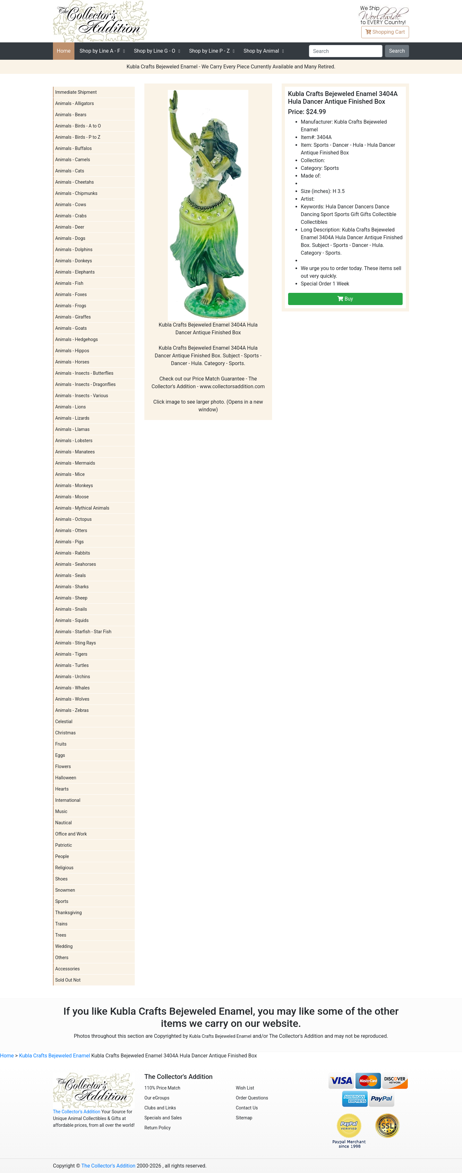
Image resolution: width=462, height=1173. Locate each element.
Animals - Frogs (70, 305)
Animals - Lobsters (73, 440)
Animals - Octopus (73, 519)
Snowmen (65, 890)
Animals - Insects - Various (81, 395)
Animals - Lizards (72, 418)
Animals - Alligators (74, 103)
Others (61, 957)
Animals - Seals (70, 575)
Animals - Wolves (72, 699)
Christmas (65, 732)
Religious (64, 867)
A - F (100, 51)
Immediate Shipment (76, 92)
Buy (345, 299)
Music (61, 811)
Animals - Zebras (72, 710)
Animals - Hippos (72, 350)
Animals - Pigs (69, 541)
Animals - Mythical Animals (82, 508)
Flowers (63, 766)
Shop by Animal (261, 51)
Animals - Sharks (72, 586)
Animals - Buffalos (73, 148)
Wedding (64, 946)
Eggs (60, 755)
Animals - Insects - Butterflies (84, 373)
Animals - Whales (72, 687)
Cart (385, 32)
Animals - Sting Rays (75, 642)
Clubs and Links (160, 1107)
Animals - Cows (70, 204)
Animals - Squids (72, 620)
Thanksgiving (68, 912)
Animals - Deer (69, 227)
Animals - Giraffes (73, 317)
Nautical (63, 822)
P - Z (209, 51)
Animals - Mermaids (75, 463)
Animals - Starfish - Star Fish (83, 631)
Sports (61, 901)
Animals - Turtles (72, 665)
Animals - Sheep (71, 597)
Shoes (61, 878)
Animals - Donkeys (73, 260)
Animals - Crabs (71, 215)
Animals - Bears (70, 114)
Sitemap (244, 1117)
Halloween (65, 777)
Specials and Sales (163, 1117)
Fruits (60, 744)
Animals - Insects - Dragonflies (85, 384)
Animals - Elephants (75, 272)
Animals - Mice (70, 474)
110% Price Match (162, 1087)
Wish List (245, 1087)
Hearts (62, 789)
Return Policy (157, 1127)
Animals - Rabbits (72, 553)
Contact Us (247, 1107)
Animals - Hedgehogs (76, 339)
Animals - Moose (72, 496)
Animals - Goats (71, 328)
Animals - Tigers (71, 654)
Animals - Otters (71, 530)
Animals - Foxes (71, 294)
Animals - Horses (72, 361)
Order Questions (252, 1097)
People (62, 856)
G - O (154, 51)
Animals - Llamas (72, 429)
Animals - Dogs (70, 238)
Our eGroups (156, 1097)
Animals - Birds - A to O (78, 125)
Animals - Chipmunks (76, 193)
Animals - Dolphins (73, 249)
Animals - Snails (71, 609)
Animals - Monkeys (74, 485)
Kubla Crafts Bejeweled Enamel (220, 1036)
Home (64, 51)
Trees (60, 935)
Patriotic (63, 845)
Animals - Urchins (72, 676)
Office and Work (71, 833)
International (67, 800)
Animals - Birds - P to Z (77, 137)
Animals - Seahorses (75, 564)
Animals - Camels (72, 159)
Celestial (64, 721)
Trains (61, 923)
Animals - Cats (69, 170)
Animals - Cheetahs (74, 182)
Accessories (67, 968)
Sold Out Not (68, 980)
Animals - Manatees (75, 451)
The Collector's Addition (76, 1111)
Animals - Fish (69, 283)
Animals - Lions (70, 406)
